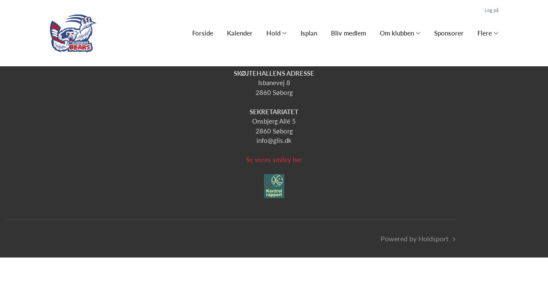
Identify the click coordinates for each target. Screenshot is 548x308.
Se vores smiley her (274, 159)
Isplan (309, 33)
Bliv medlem (348, 33)
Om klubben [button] (397, 33)
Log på (491, 10)
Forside (202, 33)
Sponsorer (449, 33)
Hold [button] (273, 33)
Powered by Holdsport (415, 238)
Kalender (240, 33)
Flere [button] (484, 33)
